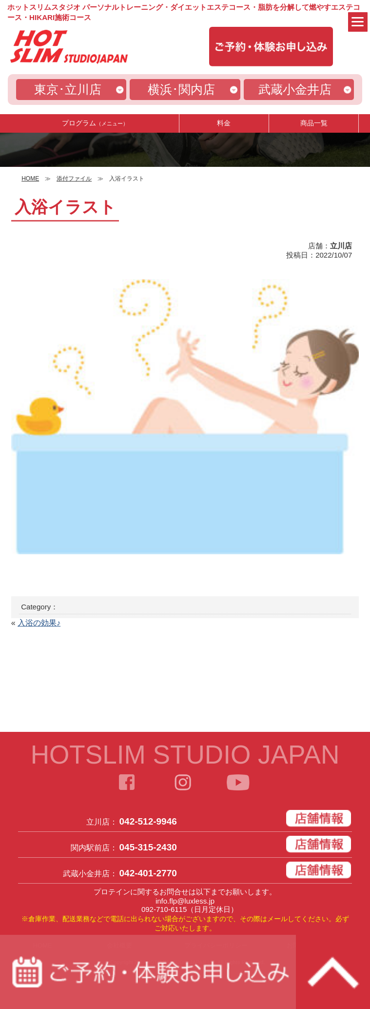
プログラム (95, 123)
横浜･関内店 (181, 89)
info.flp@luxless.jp (185, 901)
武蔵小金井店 (294, 89)
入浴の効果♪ (39, 623)
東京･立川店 (67, 89)
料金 (224, 123)
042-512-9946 (148, 821)
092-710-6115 (164, 909)
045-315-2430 (148, 847)
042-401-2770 (148, 873)
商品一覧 (314, 123)
